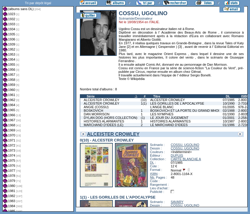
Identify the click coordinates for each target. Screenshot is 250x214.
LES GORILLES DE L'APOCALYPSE (177, 103)
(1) (143, 117)
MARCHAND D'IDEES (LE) (104, 125)
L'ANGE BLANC (162, 107)
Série (91, 96)
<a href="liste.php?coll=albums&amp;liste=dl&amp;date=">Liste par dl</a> (38, 106)
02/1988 (229, 110)
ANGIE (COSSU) (96, 107)
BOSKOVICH (93, 110)
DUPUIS (177, 155)
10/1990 (229, 103)
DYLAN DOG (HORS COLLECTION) (110, 117)
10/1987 (229, 121)
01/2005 (229, 107)
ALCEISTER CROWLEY (101, 100)
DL (228, 96)
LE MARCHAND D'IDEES (169, 125)
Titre (156, 96)
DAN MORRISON (97, 114)
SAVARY (177, 202)
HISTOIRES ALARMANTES (104, 121)
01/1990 (229, 114)
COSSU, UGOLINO (185, 145)
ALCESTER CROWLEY (167, 100)
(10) (144, 100)
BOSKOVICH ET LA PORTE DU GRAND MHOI (184, 110)
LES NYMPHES (161, 114)
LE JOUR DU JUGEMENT (169, 117)
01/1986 (229, 125)
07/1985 (229, 100)
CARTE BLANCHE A (186, 159)
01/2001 (229, 117)
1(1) (144, 103)
